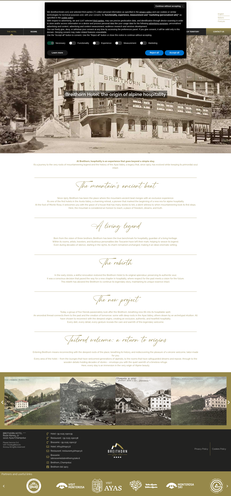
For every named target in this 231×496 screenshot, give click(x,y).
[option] (24, 485)
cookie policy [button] (67, 18)
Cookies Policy (219, 449)
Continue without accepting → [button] (169, 6)
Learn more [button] (57, 52)
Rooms (34, 32)
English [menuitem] (221, 14)
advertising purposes (158, 23)
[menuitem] (221, 14)
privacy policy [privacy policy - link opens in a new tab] (145, 12)
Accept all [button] (174, 52)
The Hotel (12, 32)
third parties (98, 20)
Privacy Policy (201, 449)
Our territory (192, 32)
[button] (2, 402)
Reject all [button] (154, 52)
